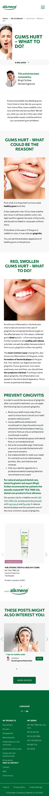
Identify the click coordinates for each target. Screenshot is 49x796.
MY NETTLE (32, 744)
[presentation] (3, 554)
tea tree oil (14, 504)
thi (22, 418)
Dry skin (6, 729)
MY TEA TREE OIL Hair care (36, 726)
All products (8, 760)
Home (5, 18)
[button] (21, 586)
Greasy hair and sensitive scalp (9, 754)
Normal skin (8, 725)
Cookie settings (35, 787)
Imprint (6, 787)
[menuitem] (22, 711)
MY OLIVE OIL (33, 732)
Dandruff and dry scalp (12, 749)
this (41, 428)
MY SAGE (31, 749)
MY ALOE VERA (33, 736)
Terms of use (8, 775)
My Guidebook (17, 18)
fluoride (26, 504)
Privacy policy (19, 787)
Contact (6, 767)
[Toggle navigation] (42, 7)
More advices (24, 680)
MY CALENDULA (34, 740)
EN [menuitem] (27, 711)
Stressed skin (8, 733)
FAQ (4, 771)
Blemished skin (9, 737)
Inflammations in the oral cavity (11, 743)
